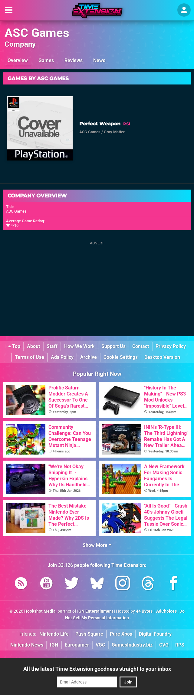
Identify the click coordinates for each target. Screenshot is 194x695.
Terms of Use (29, 357)
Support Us (113, 346)
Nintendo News (26, 645)
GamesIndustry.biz (132, 645)
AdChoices (166, 611)
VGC (100, 645)
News (99, 60)
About (33, 346)
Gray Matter (114, 132)
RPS (179, 645)
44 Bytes (144, 611)
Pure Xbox (121, 634)
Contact (140, 346)
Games (46, 60)
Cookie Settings (121, 357)
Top (14, 346)
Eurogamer (77, 645)
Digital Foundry (155, 634)
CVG (164, 645)
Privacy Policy (171, 346)
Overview (18, 60)
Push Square (89, 634)
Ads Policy (62, 357)
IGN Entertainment (95, 611)
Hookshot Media (40, 611)
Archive (88, 357)
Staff (52, 346)
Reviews (73, 60)
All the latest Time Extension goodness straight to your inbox (97, 669)
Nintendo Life (54, 634)
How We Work (79, 346)
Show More (97, 545)
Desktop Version (162, 357)
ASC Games (37, 33)
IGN (54, 645)
